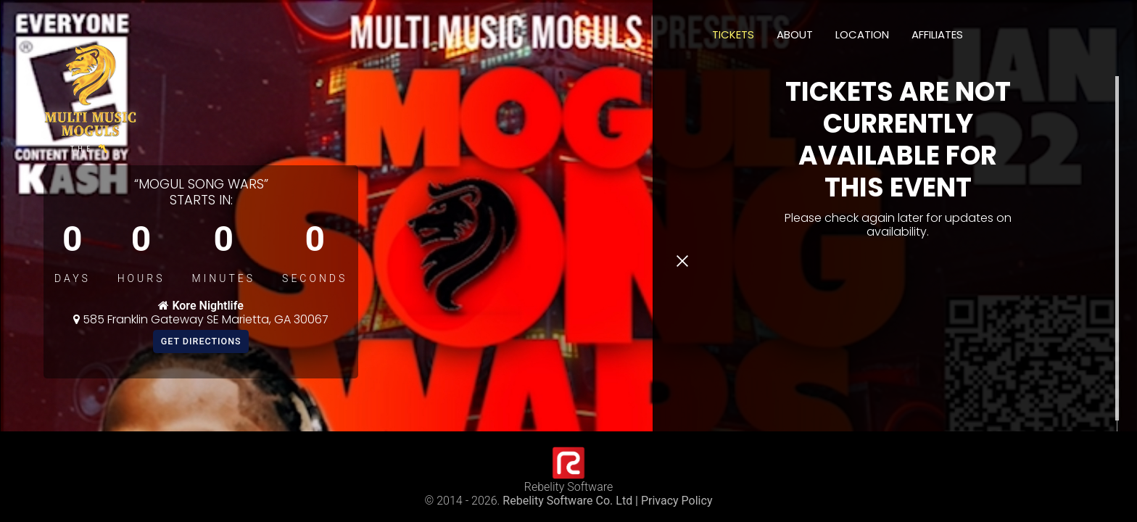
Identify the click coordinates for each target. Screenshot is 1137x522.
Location (862, 34)
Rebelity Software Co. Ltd (567, 501)
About (795, 34)
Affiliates (937, 34)
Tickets (733, 34)
